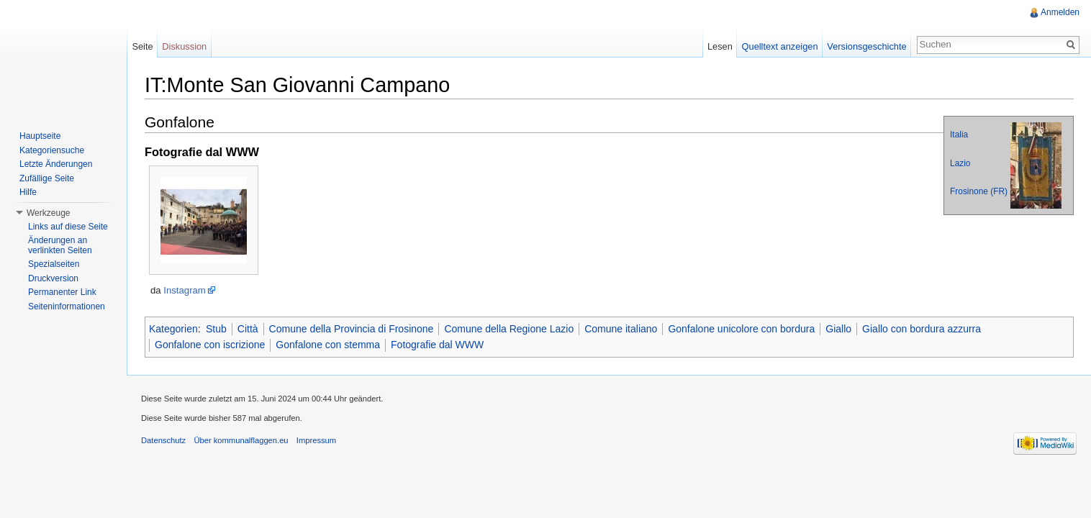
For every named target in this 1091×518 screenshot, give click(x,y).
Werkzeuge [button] (48, 213)
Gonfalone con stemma (328, 344)
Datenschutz (163, 440)
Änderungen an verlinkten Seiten (60, 245)
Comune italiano (620, 329)
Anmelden (1060, 12)
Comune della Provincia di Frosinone (351, 329)
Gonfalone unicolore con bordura (741, 329)
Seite (142, 46)
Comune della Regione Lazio (509, 329)
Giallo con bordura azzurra (921, 329)
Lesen (720, 46)
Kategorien (173, 329)
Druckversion (53, 278)
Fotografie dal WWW (437, 344)
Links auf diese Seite (68, 227)
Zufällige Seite (46, 178)
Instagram (184, 290)
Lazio (960, 163)
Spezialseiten (53, 264)
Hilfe (28, 192)
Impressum (316, 440)
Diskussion (184, 46)
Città (247, 329)
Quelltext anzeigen (780, 46)
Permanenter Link (62, 292)
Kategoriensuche (51, 150)
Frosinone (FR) (979, 191)
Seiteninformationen (66, 306)
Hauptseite (39, 136)
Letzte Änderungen (55, 164)
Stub (216, 329)
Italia (959, 135)
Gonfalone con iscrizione (210, 344)
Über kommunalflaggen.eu (241, 440)
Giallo (838, 329)
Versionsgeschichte (866, 46)
